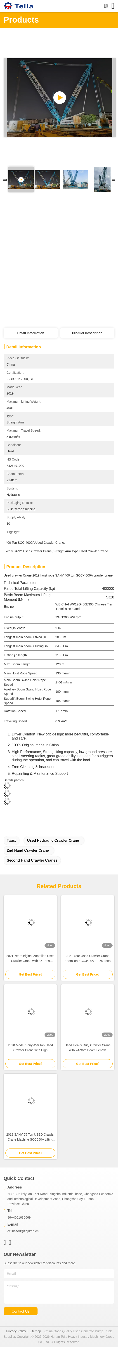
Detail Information (30, 333)
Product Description (87, 333)
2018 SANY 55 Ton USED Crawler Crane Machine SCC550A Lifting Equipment (30, 1137)
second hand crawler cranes (32, 860)
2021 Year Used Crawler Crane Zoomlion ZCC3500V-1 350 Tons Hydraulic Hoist (88, 958)
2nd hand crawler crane (28, 850)
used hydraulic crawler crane (53, 840)
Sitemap (35, 1331)
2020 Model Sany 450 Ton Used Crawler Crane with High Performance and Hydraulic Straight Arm (30, 1048)
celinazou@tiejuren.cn (23, 1231)
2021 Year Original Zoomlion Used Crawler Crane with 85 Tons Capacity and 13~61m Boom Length (30, 958)
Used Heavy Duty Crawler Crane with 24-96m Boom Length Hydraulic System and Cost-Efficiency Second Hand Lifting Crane (88, 1048)
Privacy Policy (16, 1331)
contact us (20, 1311)
